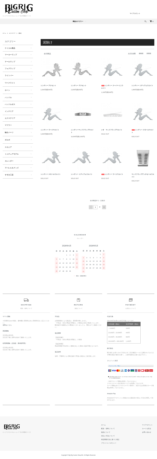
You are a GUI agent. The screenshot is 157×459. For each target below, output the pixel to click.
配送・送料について (113, 428)
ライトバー (9, 75)
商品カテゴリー (78, 21)
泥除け (22, 33)
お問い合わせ (148, 432)
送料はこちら (7, 324)
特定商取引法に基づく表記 (115, 439)
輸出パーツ (9, 132)
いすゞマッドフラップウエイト (111, 130)
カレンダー (9, 161)
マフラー (8, 125)
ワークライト (10, 83)
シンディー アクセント (48, 85)
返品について (110, 432)
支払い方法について (113, 435)
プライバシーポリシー (113, 442)
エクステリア (13, 33)
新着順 (149, 53)
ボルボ (7, 140)
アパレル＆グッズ (12, 168)
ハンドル (8, 97)
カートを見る (148, 428)
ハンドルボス (10, 104)
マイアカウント (135, 13)
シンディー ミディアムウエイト (142, 85)
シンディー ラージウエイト (50, 130)
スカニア (8, 147)
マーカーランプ (11, 55)
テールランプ (10, 62)
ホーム (5, 33)
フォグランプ (10, 68)
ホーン (7, 90)
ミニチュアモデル (12, 154)
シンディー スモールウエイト (51, 174)
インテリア (9, 111)
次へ (103, 207)
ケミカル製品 (10, 48)
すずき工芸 (9, 175)
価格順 (141, 53)
